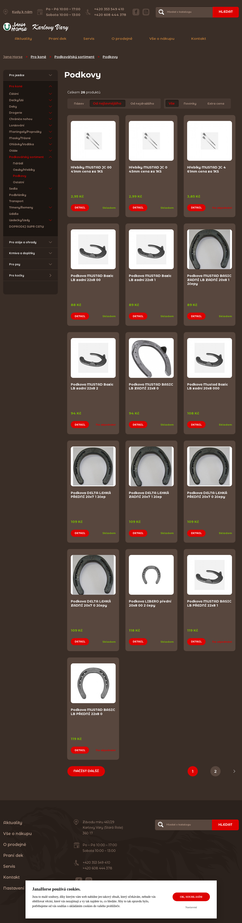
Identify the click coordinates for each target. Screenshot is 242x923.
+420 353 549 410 (109, 9)
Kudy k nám (22, 12)
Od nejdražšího (142, 103)
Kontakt (198, 38)
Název (79, 103)
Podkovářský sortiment (74, 57)
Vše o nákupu (161, 38)
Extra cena (215, 103)
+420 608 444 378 (110, 15)
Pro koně (38, 57)
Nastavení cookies (22, 882)
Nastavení (191, 907)
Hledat (225, 12)
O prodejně (122, 38)
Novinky (190, 103)
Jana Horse (13, 57)
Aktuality (23, 38)
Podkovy (110, 57)
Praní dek (57, 38)
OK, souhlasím (191, 896)
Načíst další (86, 766)
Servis (88, 38)
